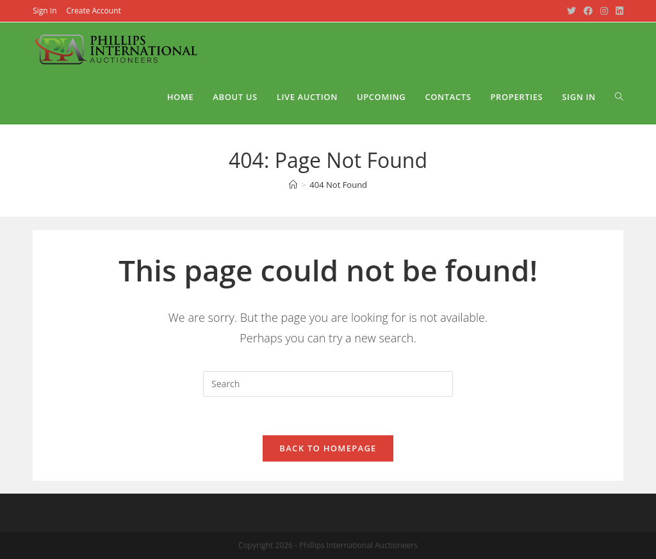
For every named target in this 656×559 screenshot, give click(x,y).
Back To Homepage (327, 448)
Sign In (44, 10)
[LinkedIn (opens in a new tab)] (617, 10)
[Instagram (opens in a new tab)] (604, 10)
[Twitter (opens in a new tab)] (571, 10)
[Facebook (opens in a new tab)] (588, 10)
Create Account (94, 10)
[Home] (293, 184)
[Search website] (619, 97)
